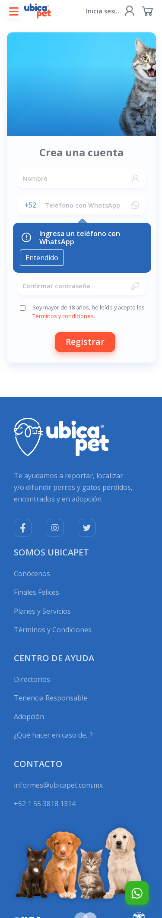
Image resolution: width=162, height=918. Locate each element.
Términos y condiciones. (63, 316)
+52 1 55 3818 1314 (45, 803)
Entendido (41, 257)
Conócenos (32, 573)
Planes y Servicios (42, 611)
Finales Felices (36, 592)
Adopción (29, 716)
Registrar (84, 341)
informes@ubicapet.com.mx (58, 785)
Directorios (32, 679)
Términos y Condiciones (53, 629)
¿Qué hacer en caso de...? (53, 735)
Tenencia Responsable (50, 698)
